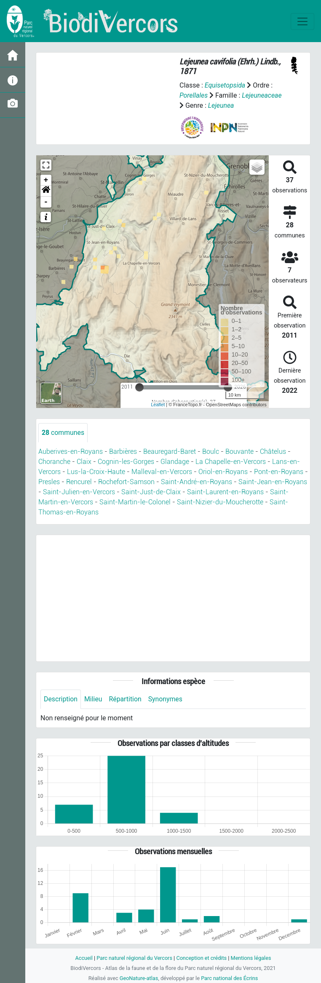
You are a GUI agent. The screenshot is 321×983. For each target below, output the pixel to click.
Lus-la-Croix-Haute (96, 472)
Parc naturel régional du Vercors (134, 958)
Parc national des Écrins (230, 978)
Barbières (123, 452)
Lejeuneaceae (262, 95)
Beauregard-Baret (169, 452)
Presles (49, 482)
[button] (45, 191)
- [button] (46, 202)
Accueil (83, 958)
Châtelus (273, 452)
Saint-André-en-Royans (196, 482)
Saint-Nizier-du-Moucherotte (220, 502)
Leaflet (158, 404)
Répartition (126, 699)
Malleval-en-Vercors (161, 472)
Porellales (193, 95)
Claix (84, 462)
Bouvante (239, 452)
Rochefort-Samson (126, 482)
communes (63, 433)
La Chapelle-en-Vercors (230, 462)
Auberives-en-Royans (70, 452)
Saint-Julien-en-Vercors (79, 492)
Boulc (210, 452)
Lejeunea (221, 105)
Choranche (54, 462)
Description (61, 699)
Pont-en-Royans (278, 472)
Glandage (174, 462)
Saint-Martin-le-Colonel (135, 502)
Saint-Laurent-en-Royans (225, 492)
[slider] (139, 387)
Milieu (94, 699)
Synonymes (166, 699)
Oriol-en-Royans (223, 472)
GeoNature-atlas (138, 978)
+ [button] (46, 180)
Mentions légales (251, 958)
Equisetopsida (225, 85)
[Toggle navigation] (302, 21)
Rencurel (79, 482)
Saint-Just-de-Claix (151, 492)
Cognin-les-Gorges (126, 462)
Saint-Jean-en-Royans (272, 482)
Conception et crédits (201, 958)
